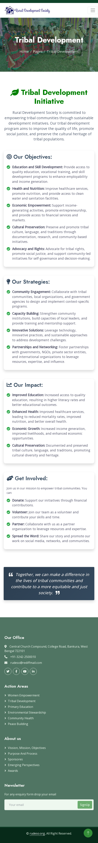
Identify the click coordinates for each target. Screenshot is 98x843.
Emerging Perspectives (24, 767)
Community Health (21, 721)
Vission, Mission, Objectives (27, 750)
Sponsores (15, 762)
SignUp (85, 807)
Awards (13, 773)
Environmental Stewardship (27, 715)
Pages (37, 51)
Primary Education (20, 709)
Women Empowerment (24, 698)
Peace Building (18, 727)
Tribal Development (21, 704)
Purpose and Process (22, 756)
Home (24, 51)
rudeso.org (37, 833)
